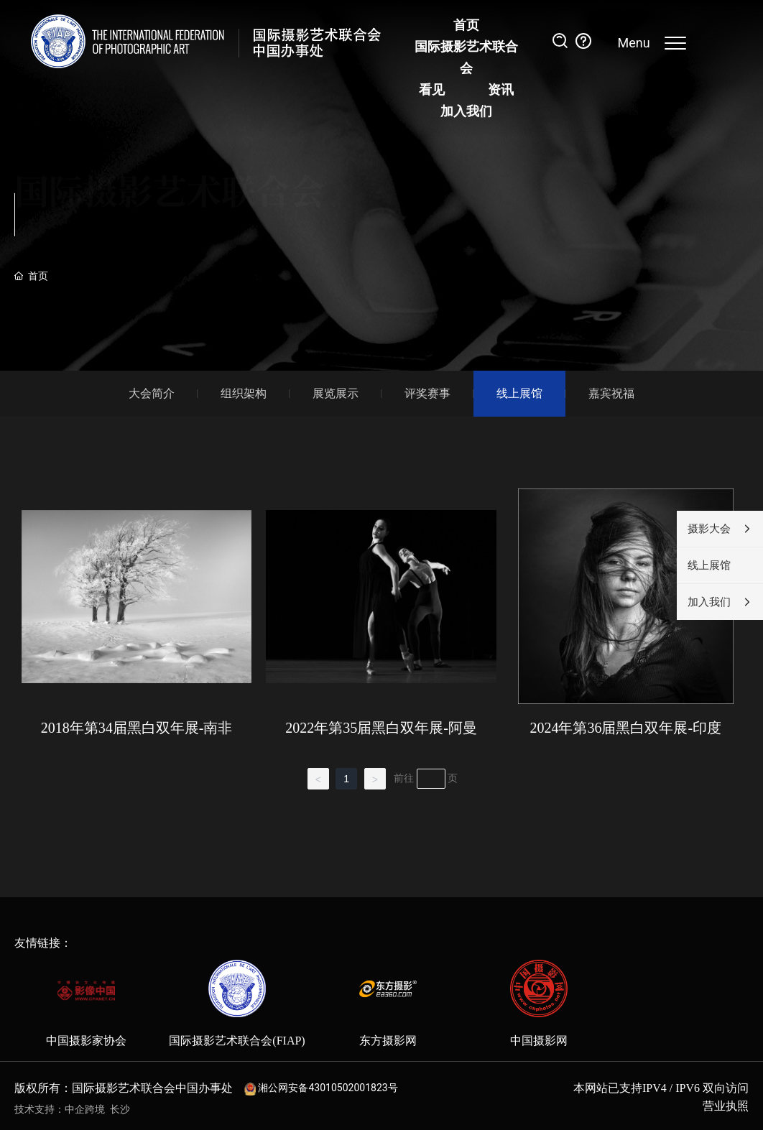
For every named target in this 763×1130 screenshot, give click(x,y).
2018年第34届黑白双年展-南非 (137, 728)
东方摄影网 (388, 1040)
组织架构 (244, 393)
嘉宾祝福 (611, 393)
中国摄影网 (539, 1040)
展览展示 (336, 393)
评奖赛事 (427, 393)
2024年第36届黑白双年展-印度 (625, 728)
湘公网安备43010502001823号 (327, 1087)
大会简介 (152, 393)
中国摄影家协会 (86, 1040)
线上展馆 (519, 393)
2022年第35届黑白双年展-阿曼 (381, 728)
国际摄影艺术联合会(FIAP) (237, 1040)
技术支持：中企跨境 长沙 (72, 1109)
